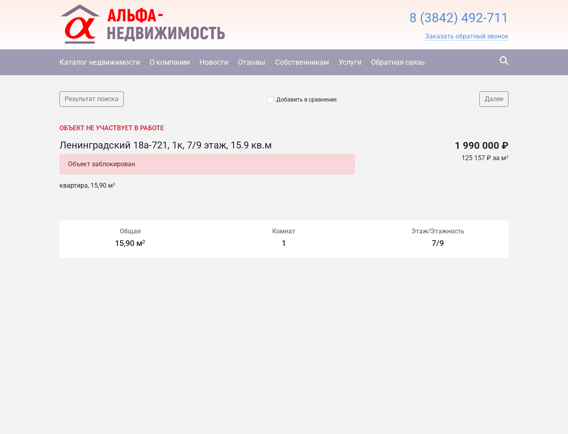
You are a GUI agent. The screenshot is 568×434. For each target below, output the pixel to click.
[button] (467, 36)
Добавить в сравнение (306, 99)
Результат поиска (92, 99)
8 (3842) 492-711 (459, 17)
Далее (494, 99)
